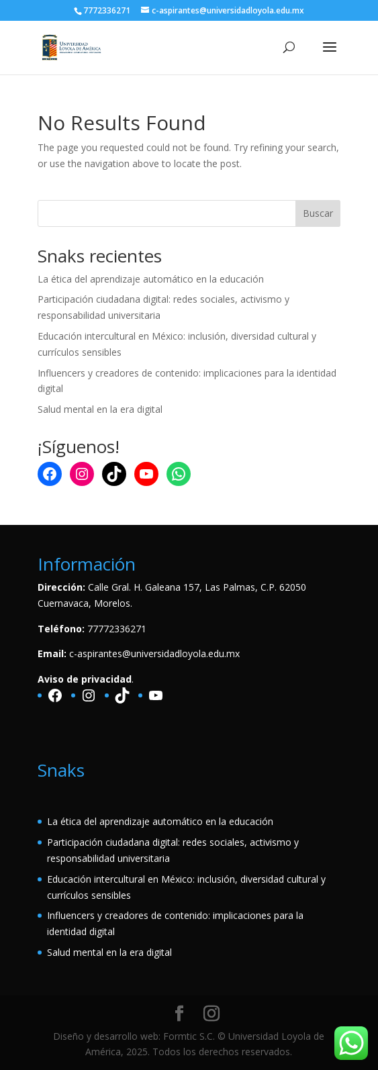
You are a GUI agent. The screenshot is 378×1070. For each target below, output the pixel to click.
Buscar (318, 213)
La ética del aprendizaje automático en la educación (151, 279)
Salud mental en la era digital (100, 409)
